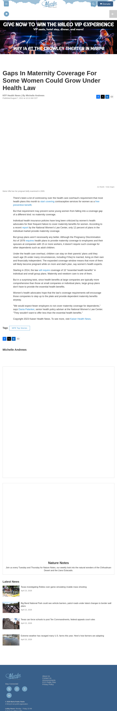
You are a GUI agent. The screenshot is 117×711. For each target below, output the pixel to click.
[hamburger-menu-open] (6, 3)
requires (30, 241)
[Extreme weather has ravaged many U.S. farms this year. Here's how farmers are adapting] (11, 640)
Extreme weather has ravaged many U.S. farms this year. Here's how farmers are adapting (62, 636)
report (25, 228)
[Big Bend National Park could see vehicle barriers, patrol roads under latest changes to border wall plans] (11, 608)
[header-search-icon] (93, 3)
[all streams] (113, 14)
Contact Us (46, 679)
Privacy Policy (48, 685)
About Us (46, 677)
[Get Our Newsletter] (58, 422)
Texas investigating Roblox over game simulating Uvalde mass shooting (54, 587)
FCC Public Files (49, 683)
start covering (47, 202)
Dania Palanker (26, 310)
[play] (6, 14)
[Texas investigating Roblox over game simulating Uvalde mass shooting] (11, 591)
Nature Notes (58, 563)
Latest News (11, 582)
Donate (106, 4)
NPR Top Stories (19, 329)
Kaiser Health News (80, 319)
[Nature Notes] (58, 521)
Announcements (49, 681)
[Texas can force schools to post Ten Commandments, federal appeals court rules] (11, 624)
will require (44, 271)
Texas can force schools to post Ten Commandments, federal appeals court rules (58, 620)
